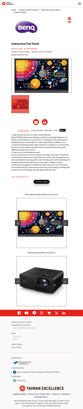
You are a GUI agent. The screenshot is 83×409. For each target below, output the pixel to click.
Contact (55, 130)
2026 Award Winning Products (24, 328)
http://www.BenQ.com (20, 176)
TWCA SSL (19, 380)
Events (15, 339)
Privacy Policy (45, 394)
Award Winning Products (50, 10)
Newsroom (17, 336)
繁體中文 (62, 130)
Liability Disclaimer (20, 394)
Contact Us (56, 394)
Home (13, 10)
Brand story (48, 130)
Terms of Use (33, 394)
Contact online (41, 181)
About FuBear (16, 344)
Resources (65, 394)
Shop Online (16, 347)
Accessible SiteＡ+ (41, 397)
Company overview (36, 130)
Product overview (23, 130)
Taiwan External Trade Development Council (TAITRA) (36, 372)
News (13, 333)
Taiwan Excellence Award (29, 10)
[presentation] (18, 223)
